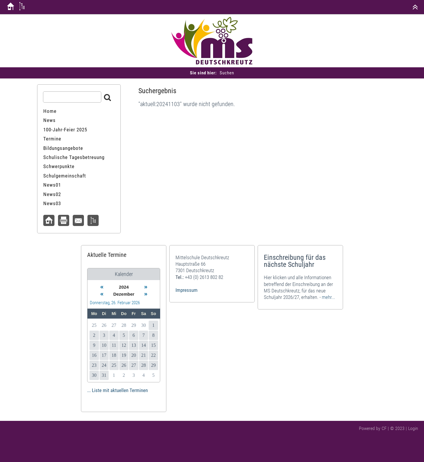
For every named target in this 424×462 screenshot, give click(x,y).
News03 (52, 203)
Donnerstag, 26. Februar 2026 (115, 302)
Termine (52, 139)
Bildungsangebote (63, 148)
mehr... (328, 297)
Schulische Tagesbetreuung (74, 157)
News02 (52, 194)
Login (413, 428)
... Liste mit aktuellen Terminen (117, 390)
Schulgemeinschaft (64, 176)
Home (50, 111)
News (49, 120)
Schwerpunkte (58, 166)
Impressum (186, 290)
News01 (52, 185)
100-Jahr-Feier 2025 (65, 130)
